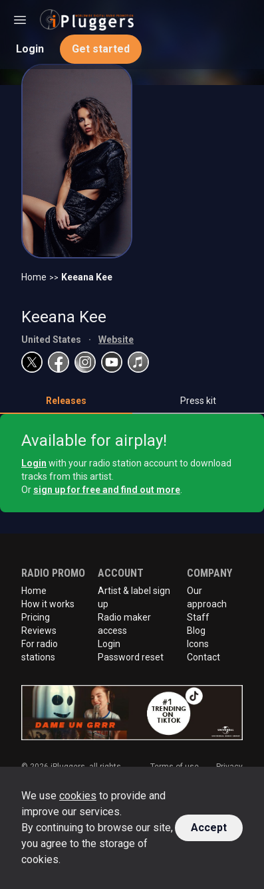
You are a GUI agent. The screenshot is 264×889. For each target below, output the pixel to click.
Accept (209, 827)
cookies (77, 795)
